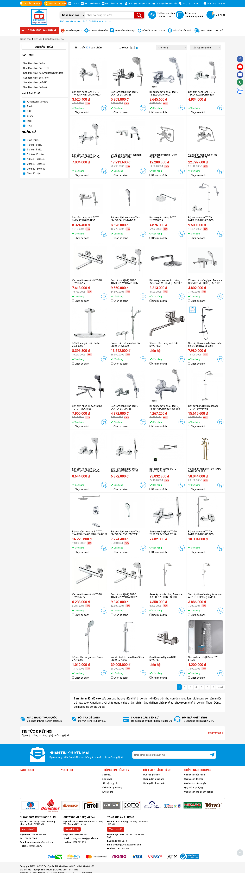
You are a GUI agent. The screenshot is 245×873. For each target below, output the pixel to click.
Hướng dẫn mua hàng (153, 779)
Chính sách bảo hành (194, 774)
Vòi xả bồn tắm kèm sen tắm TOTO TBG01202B (126, 156)
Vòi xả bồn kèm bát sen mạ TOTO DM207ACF (202, 156)
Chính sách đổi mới (193, 779)
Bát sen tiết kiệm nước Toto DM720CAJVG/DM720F (125, 219)
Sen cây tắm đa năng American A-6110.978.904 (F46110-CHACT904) (205, 597)
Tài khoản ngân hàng (112, 787)
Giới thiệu (106, 774)
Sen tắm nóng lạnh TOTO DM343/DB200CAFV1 (85, 219)
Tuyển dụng (107, 792)
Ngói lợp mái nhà (68, 21)
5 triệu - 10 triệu (35, 154)
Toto (29, 125)
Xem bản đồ (28, 829)
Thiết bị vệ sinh (96, 21)
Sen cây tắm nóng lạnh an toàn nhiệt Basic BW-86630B (205, 344)
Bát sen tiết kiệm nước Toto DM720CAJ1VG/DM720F (125, 533)
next (220, 687)
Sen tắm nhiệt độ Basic (35, 87)
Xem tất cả (216, 733)
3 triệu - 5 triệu (34, 149)
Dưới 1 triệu (33, 140)
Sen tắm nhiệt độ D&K (35, 82)
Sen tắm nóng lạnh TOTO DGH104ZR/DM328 (124, 407)
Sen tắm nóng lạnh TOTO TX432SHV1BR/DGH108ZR (86, 93)
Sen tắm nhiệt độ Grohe (36, 77)
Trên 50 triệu (34, 173)
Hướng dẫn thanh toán (154, 783)
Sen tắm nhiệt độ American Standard (43, 73)
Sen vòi (107, 21)
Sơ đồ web (107, 779)
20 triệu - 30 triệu (36, 164)
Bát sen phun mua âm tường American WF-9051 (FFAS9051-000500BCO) (166, 283)
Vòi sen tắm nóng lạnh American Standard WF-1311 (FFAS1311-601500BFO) (205, 283)
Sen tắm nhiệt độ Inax (35, 63)
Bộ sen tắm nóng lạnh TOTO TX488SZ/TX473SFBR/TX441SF (89, 533)
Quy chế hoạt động (193, 787)
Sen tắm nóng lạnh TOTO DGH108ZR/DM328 (124, 93)
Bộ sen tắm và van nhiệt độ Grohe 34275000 (125, 344)
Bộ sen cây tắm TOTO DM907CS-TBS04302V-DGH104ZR (201, 534)
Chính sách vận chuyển (195, 783)
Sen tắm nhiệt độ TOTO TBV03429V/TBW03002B (124, 595)
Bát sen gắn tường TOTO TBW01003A (162, 219)
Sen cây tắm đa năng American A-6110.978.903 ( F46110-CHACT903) (166, 597)
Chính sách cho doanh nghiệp (198, 792)
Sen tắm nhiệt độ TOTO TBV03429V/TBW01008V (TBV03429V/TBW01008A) (125, 283)
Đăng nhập (212, 3)
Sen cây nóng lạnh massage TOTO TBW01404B (203, 407)
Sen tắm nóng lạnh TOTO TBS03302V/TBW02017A (125, 470)
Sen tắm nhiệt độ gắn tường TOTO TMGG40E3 (87, 407)
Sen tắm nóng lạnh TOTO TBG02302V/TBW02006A (86, 470)
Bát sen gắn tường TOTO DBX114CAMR (162, 470)
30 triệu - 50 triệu (36, 168)
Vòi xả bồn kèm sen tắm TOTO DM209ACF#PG (204, 470)
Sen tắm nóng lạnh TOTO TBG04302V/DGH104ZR (202, 93)
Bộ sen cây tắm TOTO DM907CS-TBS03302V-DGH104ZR (201, 220)
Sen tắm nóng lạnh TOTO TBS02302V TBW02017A (163, 533)
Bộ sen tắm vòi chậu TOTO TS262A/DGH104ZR (163, 93)
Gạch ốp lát (82, 21)
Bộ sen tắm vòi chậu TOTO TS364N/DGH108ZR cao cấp (164, 407)
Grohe (30, 116)
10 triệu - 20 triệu (36, 159)
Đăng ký (221, 3)
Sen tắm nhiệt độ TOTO (36, 68)
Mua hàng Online (151, 774)
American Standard (37, 101)
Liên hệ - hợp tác (110, 783)
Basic (30, 106)
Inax (29, 120)
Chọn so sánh (82, 112)
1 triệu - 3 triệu (34, 144)
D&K (29, 111)
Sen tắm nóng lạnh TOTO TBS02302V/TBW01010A (86, 156)
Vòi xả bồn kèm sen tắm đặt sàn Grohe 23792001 (128, 658)
